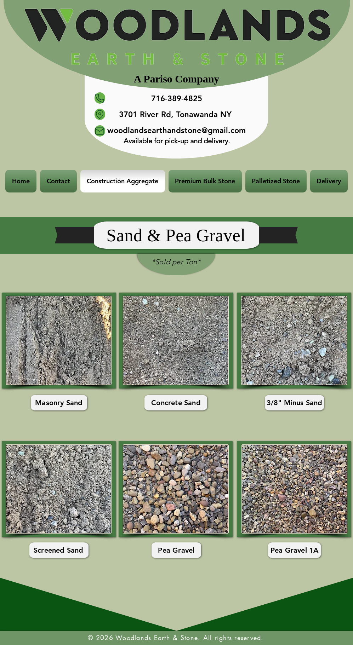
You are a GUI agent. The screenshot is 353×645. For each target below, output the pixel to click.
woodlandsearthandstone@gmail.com (176, 130)
